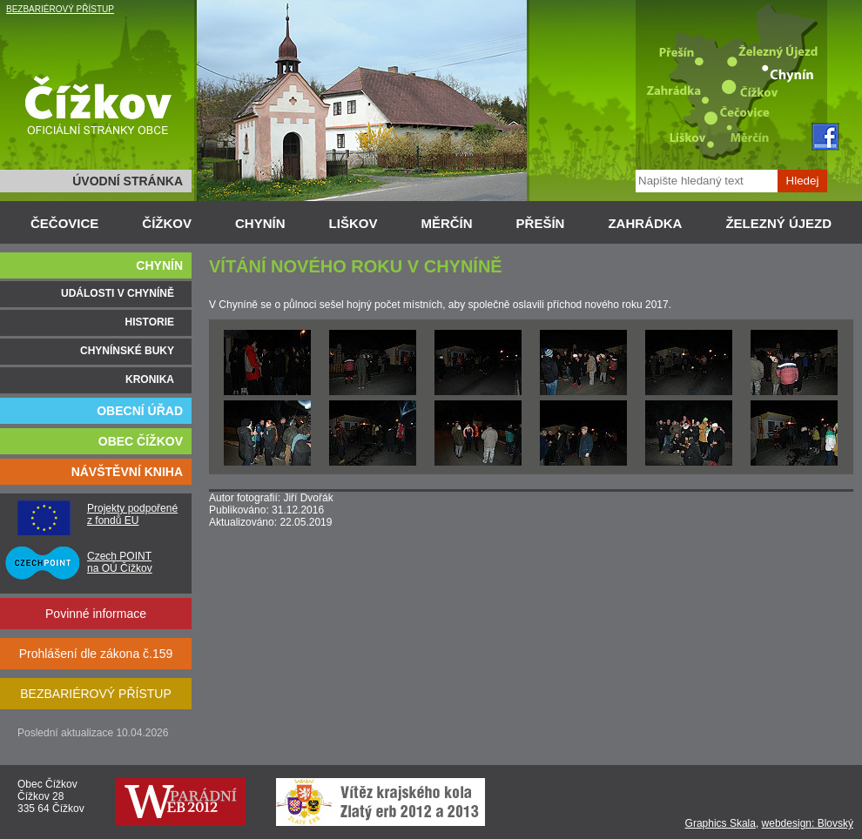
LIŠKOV (353, 223)
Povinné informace (95, 614)
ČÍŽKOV (167, 223)
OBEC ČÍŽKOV (140, 441)
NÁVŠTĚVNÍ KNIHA (127, 472)
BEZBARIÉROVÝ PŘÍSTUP (60, 9)
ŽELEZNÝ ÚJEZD (778, 223)
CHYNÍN (260, 223)
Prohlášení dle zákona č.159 (96, 654)
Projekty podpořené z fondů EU (132, 514)
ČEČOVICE (64, 223)
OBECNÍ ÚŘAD (140, 411)
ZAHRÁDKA (645, 223)
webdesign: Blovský (807, 823)
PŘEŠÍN (540, 223)
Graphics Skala (720, 823)
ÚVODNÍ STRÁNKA (127, 181)
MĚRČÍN (446, 223)
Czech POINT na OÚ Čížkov (119, 562)
